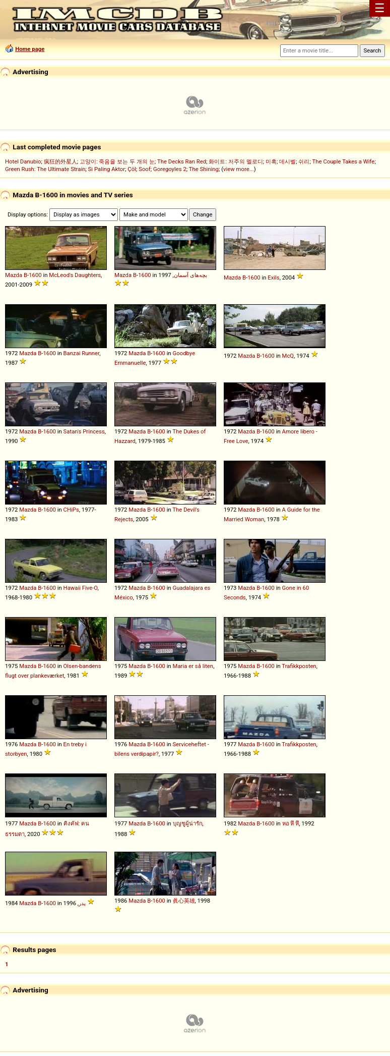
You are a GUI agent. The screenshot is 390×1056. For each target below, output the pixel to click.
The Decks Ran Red (181, 161)
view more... (238, 169)
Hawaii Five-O (80, 587)
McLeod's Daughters (75, 275)
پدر (82, 903)
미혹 (271, 161)
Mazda (13, 275)
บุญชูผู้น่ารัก (188, 823)
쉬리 (303, 161)
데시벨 (287, 161)
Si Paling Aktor (106, 169)
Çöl (131, 169)
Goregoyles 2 (169, 169)
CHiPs (71, 509)
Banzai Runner (81, 353)
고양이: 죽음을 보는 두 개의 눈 (117, 161)
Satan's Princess (84, 431)
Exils (273, 277)
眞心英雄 (184, 900)
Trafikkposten (299, 666)
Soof (145, 169)
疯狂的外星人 (60, 161)
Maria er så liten (193, 666)
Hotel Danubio (23, 161)
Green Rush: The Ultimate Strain (45, 169)
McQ (288, 355)
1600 (35, 275)
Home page (29, 48)
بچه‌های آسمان (190, 275)
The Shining (204, 169)
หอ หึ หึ (290, 823)
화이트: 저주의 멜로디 (236, 161)
